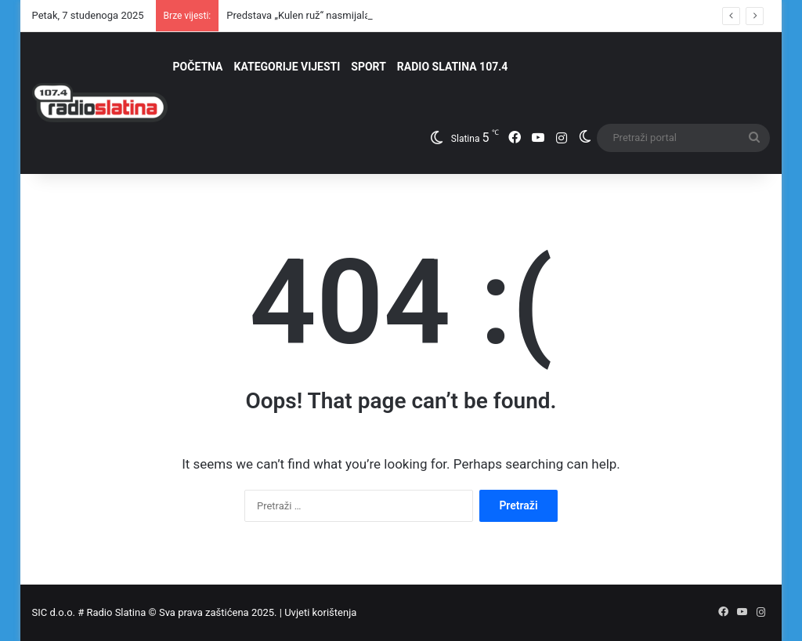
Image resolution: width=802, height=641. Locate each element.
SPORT (368, 66)
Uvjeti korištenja (320, 612)
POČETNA (198, 66)
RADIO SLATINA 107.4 (452, 66)
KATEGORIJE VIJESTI (287, 66)
